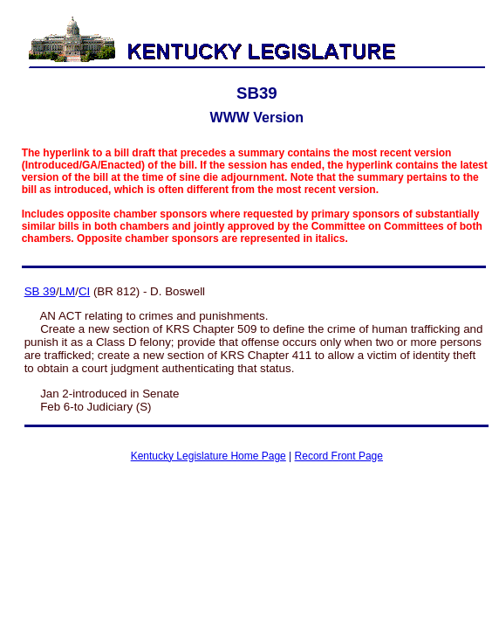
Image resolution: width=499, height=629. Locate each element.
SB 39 (40, 291)
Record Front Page (339, 456)
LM (67, 291)
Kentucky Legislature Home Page (208, 456)
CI (84, 291)
